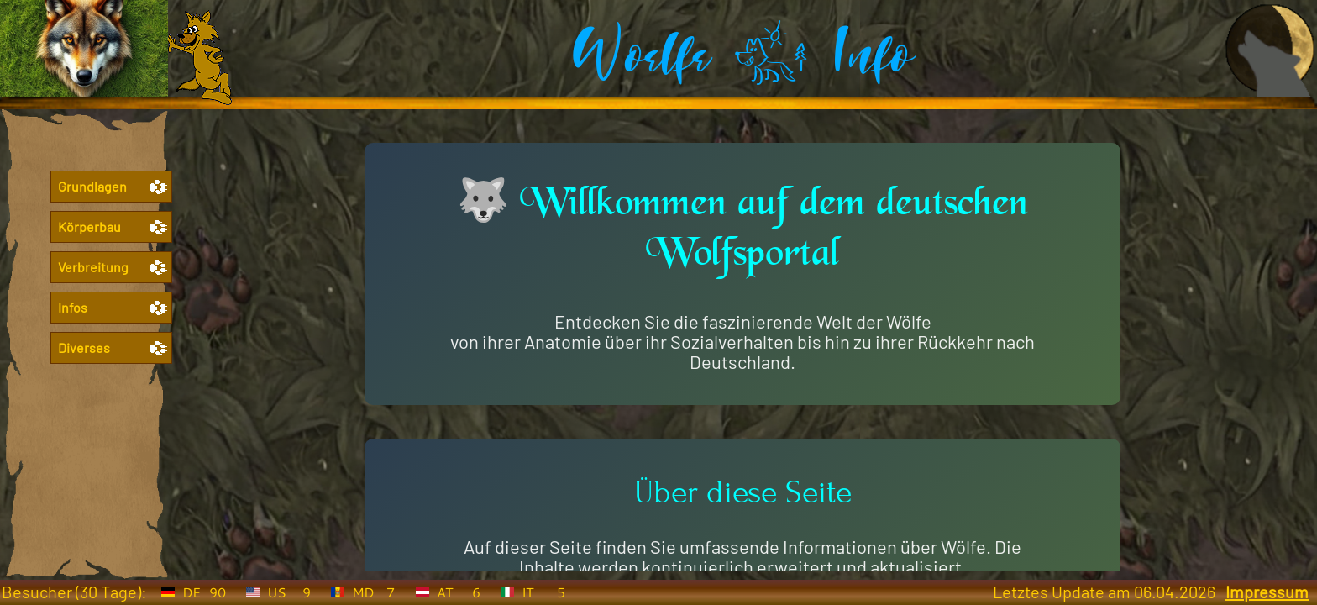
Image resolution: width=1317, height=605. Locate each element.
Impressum (1267, 591)
